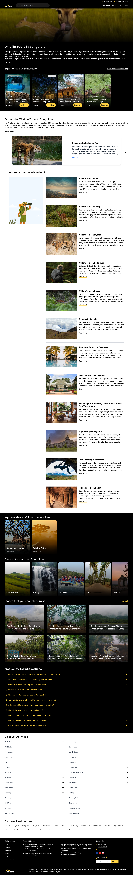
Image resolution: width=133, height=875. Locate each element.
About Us (7, 847)
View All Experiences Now (117, 68)
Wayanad (26, 830)
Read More (76, 157)
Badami (69, 830)
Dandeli (16, 830)
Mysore (16, 826)
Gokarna (107, 826)
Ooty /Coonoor (118, 826)
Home (6, 844)
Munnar (51, 830)
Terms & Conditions (10, 859)
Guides (6, 856)
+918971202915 (107, 1)
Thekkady (60, 830)
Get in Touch (101, 857)
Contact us (8, 863)
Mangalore (36, 826)
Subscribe (115, 862)
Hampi (8, 830)
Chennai (63, 826)
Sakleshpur (97, 826)
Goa (33, 830)
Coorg (8, 826)
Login (126, 5)
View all (125, 601)
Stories (7, 853)
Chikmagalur (85, 826)
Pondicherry (74, 826)
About (114, 5)
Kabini (56, 826)
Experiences (105, 5)
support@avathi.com (121, 1)
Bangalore (25, 826)
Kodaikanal (41, 830)
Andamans (46, 826)
